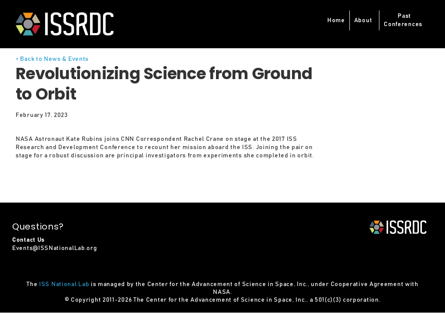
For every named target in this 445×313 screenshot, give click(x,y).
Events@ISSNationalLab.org (54, 248)
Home (336, 20)
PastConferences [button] (403, 20)
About (363, 20)
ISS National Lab (64, 284)
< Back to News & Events (52, 59)
